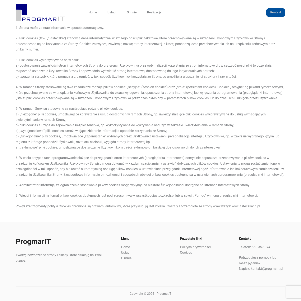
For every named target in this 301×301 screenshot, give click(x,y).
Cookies (186, 252)
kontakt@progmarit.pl (267, 269)
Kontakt (275, 12)
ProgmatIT (164, 294)
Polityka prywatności (195, 247)
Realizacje (154, 12)
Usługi (111, 12)
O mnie (131, 12)
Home (93, 12)
